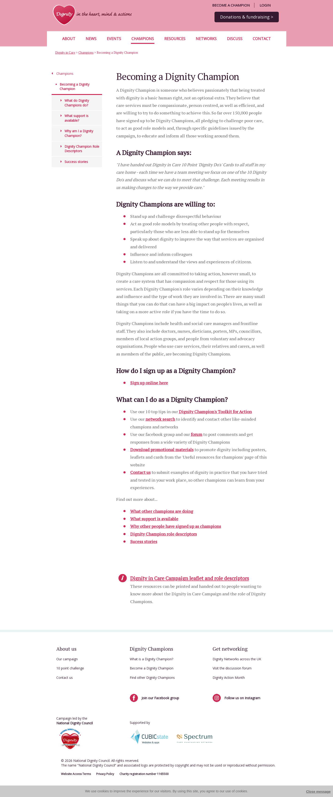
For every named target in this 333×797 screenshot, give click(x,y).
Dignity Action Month (229, 677)
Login (265, 5)
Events (114, 38)
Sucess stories (143, 541)
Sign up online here (149, 382)
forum (196, 434)
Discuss (234, 38)
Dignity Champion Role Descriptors (82, 148)
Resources (174, 38)
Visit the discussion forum (232, 668)
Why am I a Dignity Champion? (79, 133)
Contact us (140, 472)
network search (160, 419)
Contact (262, 38)
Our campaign (67, 659)
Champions (142, 38)
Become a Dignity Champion (151, 668)
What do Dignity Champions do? (77, 102)
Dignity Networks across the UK (237, 659)
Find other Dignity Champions (152, 677)
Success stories (76, 161)
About (68, 38)
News (91, 38)
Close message (318, 791)
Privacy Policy (105, 774)
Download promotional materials (162, 449)
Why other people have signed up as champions (175, 526)
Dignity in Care (65, 52)
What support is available (154, 518)
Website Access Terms (76, 774)
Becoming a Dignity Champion (74, 86)
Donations (246, 17)
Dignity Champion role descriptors (163, 534)
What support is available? (76, 118)
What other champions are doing (161, 511)
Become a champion (231, 5)
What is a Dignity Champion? (151, 659)
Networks (206, 38)
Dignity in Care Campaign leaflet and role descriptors (189, 578)
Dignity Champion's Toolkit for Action (215, 411)
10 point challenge (70, 668)
